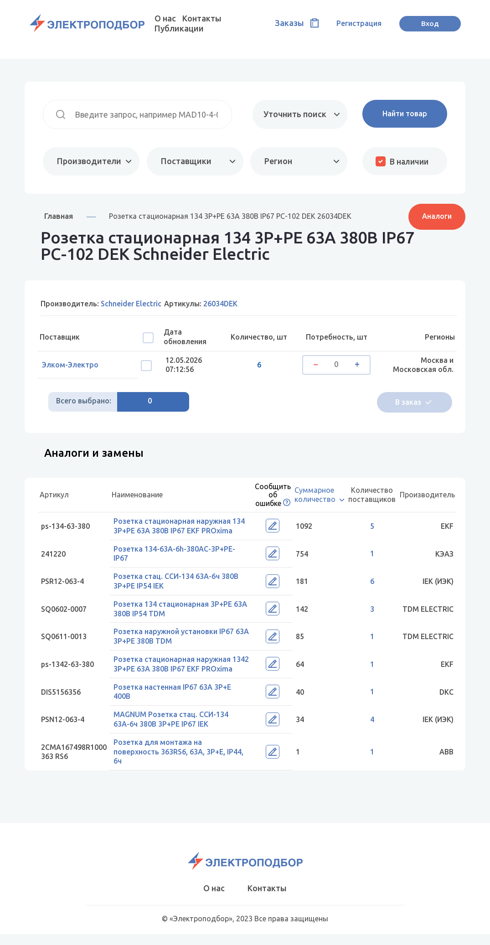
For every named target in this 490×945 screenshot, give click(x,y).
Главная (58, 216)
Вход (430, 23)
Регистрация (359, 23)
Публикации (179, 28)
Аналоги (437, 216)
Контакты (202, 18)
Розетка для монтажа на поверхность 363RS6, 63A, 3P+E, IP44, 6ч (181, 762)
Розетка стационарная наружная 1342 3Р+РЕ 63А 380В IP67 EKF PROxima (174, 670)
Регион (277, 160)
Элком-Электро (72, 365)
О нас (165, 18)
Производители (89, 160)
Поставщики (185, 160)
